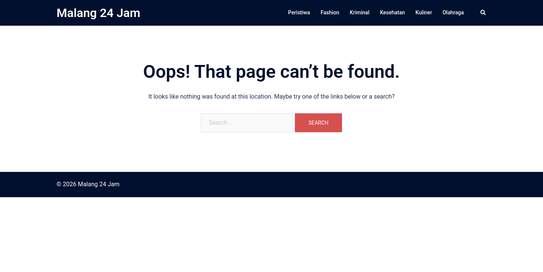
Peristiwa (299, 12)
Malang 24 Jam (98, 13)
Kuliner (424, 12)
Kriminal (360, 12)
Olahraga (453, 12)
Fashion (330, 12)
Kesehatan (392, 12)
